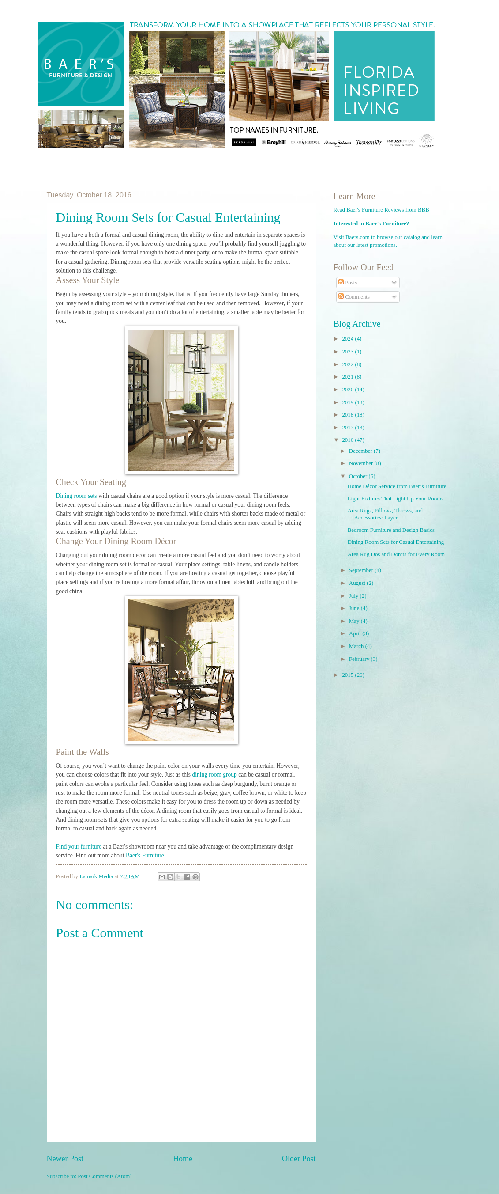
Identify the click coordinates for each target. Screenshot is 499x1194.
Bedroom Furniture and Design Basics (391, 530)
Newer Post (65, 1158)
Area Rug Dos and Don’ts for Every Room (396, 554)
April (355, 633)
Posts (347, 283)
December (361, 451)
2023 (348, 352)
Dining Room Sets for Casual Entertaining (396, 542)
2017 (348, 428)
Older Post (299, 1158)
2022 (348, 364)
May (355, 621)
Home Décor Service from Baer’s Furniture (397, 486)
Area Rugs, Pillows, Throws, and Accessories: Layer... (385, 514)
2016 (348, 440)
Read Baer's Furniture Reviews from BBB (381, 210)
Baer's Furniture (145, 855)
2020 (348, 390)
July (354, 596)
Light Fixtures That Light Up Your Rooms (396, 499)
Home (182, 1158)
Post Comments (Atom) (104, 1176)
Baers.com (357, 237)
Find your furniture (79, 846)
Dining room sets (76, 496)
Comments (354, 297)
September (362, 570)
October (359, 476)
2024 (348, 339)
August (358, 583)
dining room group (214, 774)
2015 (348, 675)
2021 (348, 377)
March (357, 646)
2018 (348, 415)
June (355, 608)
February (360, 659)
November (362, 463)
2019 (348, 402)
